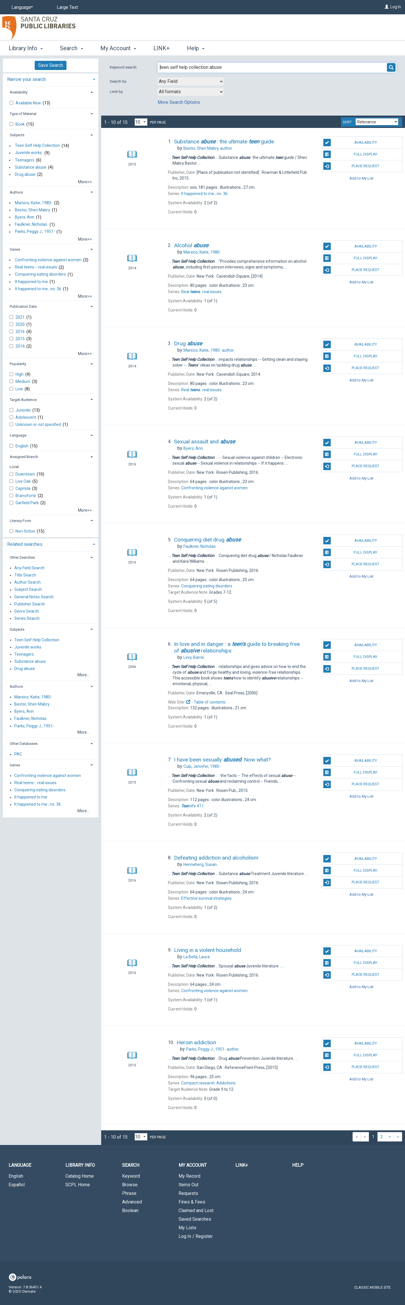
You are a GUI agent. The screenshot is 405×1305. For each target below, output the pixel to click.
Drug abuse (25, 174)
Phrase (129, 1193)
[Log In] (387, 7)
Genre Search (26, 611)
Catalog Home (79, 1176)
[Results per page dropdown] (141, 122)
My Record (189, 1176)
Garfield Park (27, 502)
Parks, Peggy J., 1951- (35, 231)
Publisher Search (29, 604)
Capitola (23, 488)
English (22, 446)
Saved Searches (195, 1219)
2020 (20, 324)
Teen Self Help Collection (37, 145)
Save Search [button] (50, 65)
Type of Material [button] (23, 114)
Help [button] (195, 48)
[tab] (50, 78)
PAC (18, 754)
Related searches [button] (24, 544)
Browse (130, 1184)
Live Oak (23, 481)
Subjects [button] (17, 135)
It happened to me (31, 281)
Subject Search (28, 589)
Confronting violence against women (48, 260)
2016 (20, 331)
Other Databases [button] (24, 743)
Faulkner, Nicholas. (31, 224)
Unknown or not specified (38, 424)
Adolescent (26, 417)
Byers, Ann (24, 217)
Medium (23, 381)
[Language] (21, 7)
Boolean (130, 1210)
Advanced (132, 1202)
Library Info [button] (26, 48)
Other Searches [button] (22, 557)
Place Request (351, 166)
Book (20, 124)
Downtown (25, 474)
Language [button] (18, 435)
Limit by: (117, 91)
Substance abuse (30, 167)
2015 (20, 338)
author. (208, 148)
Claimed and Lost (196, 1210)
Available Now (28, 103)
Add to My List (361, 178)
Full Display (350, 154)
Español (17, 1184)
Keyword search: (124, 67)
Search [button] (71, 48)
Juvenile (23, 410)
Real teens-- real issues (36, 267)
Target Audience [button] (23, 400)
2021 (20, 317)
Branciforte (26, 495)
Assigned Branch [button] (24, 457)
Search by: (119, 81)
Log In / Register (196, 1236)
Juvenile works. (29, 153)
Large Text (67, 7)
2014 (20, 346)
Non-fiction (25, 531)
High (19, 374)
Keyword (131, 1176)
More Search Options (179, 102)
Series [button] (15, 249)
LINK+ (161, 48)
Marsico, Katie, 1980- (33, 202)
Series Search (27, 618)
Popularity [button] (18, 364)
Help (298, 1165)
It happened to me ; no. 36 (38, 289)
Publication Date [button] (23, 306)
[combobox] (191, 81)
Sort (347, 122)
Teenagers (24, 160)
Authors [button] (16, 192)
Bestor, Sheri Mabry (32, 210)
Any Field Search (29, 568)
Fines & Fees (192, 1202)
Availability (350, 142)
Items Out (188, 1184)
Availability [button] (19, 92)
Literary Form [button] (20, 521)
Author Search (27, 582)
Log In (395, 7)
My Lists (187, 1227)
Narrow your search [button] (26, 79)
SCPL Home (77, 1184)
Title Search (25, 575)
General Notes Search (34, 597)
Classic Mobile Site (372, 1287)
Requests (188, 1193)
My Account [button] (118, 48)
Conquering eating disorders (40, 274)
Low (19, 389)
